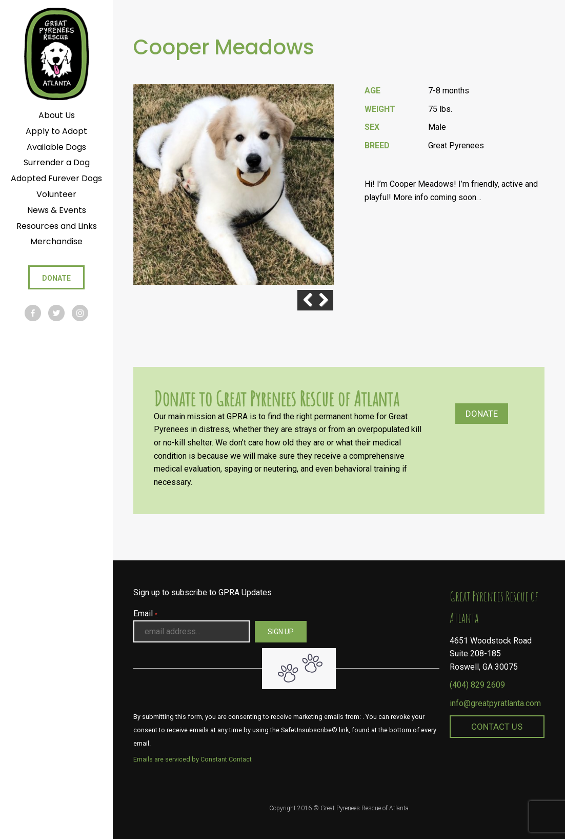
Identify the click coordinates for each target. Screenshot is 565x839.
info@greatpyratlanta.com (495, 703)
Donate (482, 413)
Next (323, 300)
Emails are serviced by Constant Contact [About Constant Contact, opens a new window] (192, 759)
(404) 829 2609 (477, 685)
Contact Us (496, 726)
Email (145, 613)
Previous (297, 300)
